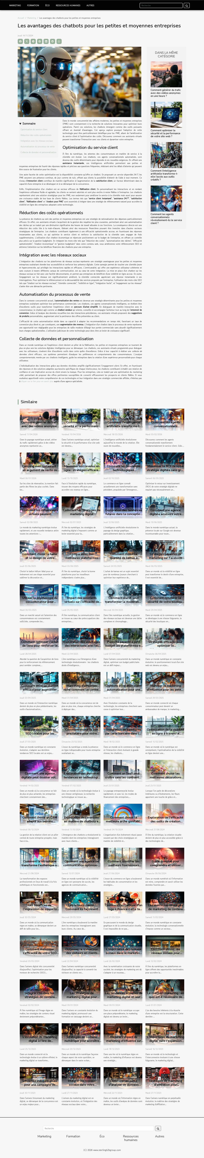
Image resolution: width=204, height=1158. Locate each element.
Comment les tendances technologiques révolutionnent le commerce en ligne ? (123, 472)
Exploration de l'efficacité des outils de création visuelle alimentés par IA (165, 821)
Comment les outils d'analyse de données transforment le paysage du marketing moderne (124, 1087)
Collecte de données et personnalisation (38, 152)
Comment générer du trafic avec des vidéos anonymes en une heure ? (166, 93)
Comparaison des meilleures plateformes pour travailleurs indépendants (81, 560)
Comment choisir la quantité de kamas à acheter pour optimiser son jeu (123, 560)
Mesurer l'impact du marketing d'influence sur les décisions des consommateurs (123, 1043)
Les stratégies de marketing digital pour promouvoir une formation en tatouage (81, 999)
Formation (33, 5)
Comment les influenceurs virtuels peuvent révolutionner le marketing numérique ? (39, 516)
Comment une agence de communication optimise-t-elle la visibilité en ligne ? (81, 865)
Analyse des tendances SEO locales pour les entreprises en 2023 (40, 733)
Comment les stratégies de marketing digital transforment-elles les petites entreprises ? (81, 516)
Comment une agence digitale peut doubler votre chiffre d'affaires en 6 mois (39, 777)
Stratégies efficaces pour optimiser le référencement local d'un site (165, 648)
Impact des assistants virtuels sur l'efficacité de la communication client (81, 602)
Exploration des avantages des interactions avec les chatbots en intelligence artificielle (81, 648)
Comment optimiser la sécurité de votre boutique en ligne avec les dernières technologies (165, 604)
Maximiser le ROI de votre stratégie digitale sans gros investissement (165, 470)
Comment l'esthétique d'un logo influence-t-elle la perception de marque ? (123, 909)
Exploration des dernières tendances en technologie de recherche (82, 777)
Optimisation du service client (34, 129)
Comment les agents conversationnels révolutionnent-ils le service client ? (166, 219)
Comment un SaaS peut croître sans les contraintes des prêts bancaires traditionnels (123, 779)
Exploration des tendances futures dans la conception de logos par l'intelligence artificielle (123, 516)
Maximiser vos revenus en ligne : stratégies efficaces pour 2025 (82, 470)
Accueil (21, 17)
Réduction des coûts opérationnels (36, 135)
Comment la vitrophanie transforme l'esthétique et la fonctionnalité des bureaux (40, 867)
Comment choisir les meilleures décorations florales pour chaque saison (165, 779)
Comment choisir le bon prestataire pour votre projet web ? (81, 733)
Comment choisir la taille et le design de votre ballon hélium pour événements (40, 560)
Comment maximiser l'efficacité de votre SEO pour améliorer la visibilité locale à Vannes (40, 955)
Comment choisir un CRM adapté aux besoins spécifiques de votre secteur (39, 823)
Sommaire (29, 123)
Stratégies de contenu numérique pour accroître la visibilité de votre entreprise (82, 1043)
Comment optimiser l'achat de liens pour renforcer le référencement (40, 646)
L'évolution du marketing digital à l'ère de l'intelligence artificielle (40, 1041)
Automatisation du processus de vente (38, 146)
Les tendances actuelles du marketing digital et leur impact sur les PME (123, 997)
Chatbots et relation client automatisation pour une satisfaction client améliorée (124, 691)
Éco (47, 5)
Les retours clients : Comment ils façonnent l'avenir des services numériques (82, 911)
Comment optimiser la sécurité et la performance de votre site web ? (165, 133)
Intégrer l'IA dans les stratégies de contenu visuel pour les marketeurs (40, 997)
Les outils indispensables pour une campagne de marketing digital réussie (40, 1085)
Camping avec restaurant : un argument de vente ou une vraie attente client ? (40, 470)
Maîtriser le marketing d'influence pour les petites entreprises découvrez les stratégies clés (165, 691)
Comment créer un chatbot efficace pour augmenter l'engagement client (39, 690)
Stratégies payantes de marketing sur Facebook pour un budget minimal (165, 558)
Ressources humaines (68, 5)
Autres (90, 5)
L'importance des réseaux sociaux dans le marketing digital (123, 953)
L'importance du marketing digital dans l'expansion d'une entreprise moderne (165, 1041)
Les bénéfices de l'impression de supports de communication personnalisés (40, 911)
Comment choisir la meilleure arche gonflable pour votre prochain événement (124, 823)
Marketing (15, 5)
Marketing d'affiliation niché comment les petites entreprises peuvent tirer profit (81, 691)
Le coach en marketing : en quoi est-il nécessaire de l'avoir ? (165, 997)
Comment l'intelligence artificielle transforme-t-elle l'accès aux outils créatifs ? (164, 175)
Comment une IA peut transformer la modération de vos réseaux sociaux (123, 602)
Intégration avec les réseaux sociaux (37, 140)
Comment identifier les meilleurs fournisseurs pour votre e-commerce (123, 865)
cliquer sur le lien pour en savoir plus (37, 381)
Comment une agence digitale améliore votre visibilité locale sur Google (165, 514)
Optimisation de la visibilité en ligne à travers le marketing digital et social (165, 733)
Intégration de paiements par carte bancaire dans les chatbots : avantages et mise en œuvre (123, 735)
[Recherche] (161, 5)
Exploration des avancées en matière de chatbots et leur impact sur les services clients (81, 823)
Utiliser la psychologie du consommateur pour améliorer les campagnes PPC (39, 604)
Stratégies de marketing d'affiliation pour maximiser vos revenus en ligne (165, 1087)
